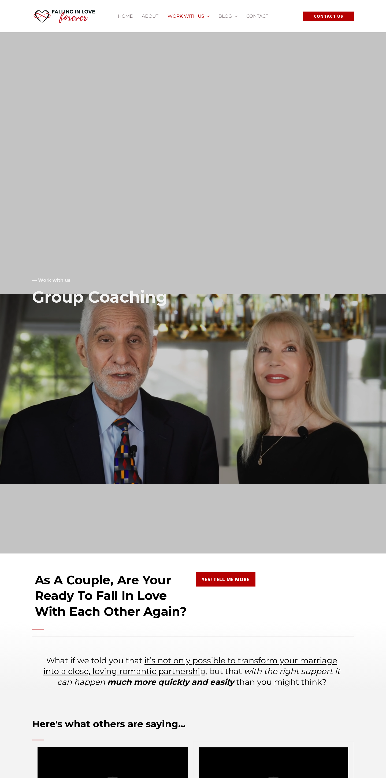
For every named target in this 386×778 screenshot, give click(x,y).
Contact (257, 16)
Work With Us (186, 16)
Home (125, 16)
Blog (225, 16)
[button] (328, 16)
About (150, 16)
